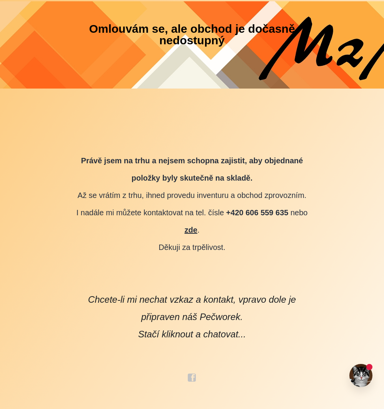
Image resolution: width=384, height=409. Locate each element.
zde (191, 230)
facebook (192, 378)
